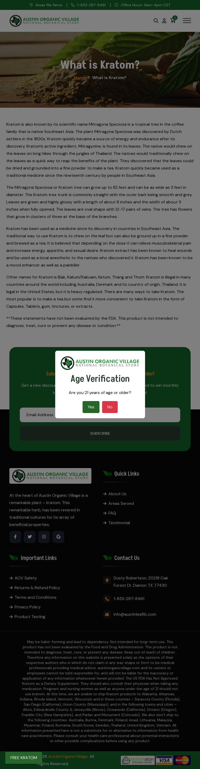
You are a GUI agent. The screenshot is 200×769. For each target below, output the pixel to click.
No (110, 407)
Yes (91, 407)
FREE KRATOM (23, 757)
